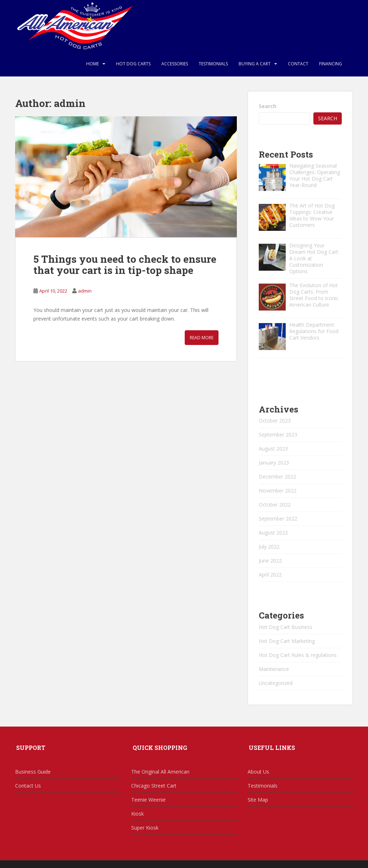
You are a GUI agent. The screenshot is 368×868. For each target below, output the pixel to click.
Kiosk (137, 813)
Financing (330, 64)
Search (267, 106)
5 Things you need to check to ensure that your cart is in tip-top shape (124, 264)
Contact (298, 64)
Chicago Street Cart (153, 785)
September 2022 (278, 518)
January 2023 (274, 462)
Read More (201, 338)
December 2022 (277, 476)
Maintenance (274, 669)
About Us (258, 771)
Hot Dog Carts (133, 64)
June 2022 (270, 560)
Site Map (258, 799)
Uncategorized (276, 683)
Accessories (174, 64)
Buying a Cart (255, 64)
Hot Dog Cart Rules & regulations (298, 655)
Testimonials (213, 64)
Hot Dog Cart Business (285, 627)
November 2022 (277, 490)
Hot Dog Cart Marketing (287, 641)
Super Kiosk (144, 827)
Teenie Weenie (148, 799)
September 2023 (278, 434)
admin (85, 291)
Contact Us (28, 785)
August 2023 (273, 448)
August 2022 (273, 532)
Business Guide (33, 771)
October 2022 (275, 504)
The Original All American (160, 771)
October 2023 (275, 420)
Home (92, 64)
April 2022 (270, 574)
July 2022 (269, 546)
